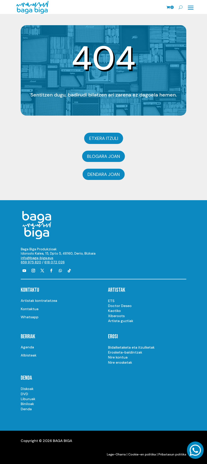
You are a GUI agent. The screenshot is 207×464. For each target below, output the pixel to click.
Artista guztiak (120, 320)
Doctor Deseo (120, 305)
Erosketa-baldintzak (125, 352)
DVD (24, 394)
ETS (111, 300)
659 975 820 (31, 262)
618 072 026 (54, 262)
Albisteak (28, 355)
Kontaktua (29, 309)
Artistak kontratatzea (39, 300)
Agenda (27, 347)
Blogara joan (103, 156)
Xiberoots (116, 316)
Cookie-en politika (142, 454)
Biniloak (27, 403)
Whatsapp (29, 317)
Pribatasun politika (172, 454)
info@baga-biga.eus (37, 258)
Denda (26, 409)
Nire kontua (118, 357)
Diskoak (27, 388)
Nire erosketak (120, 362)
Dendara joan (104, 174)
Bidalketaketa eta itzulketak (131, 347)
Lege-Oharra (116, 454)
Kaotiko (114, 310)
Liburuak (28, 399)
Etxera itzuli (103, 138)
